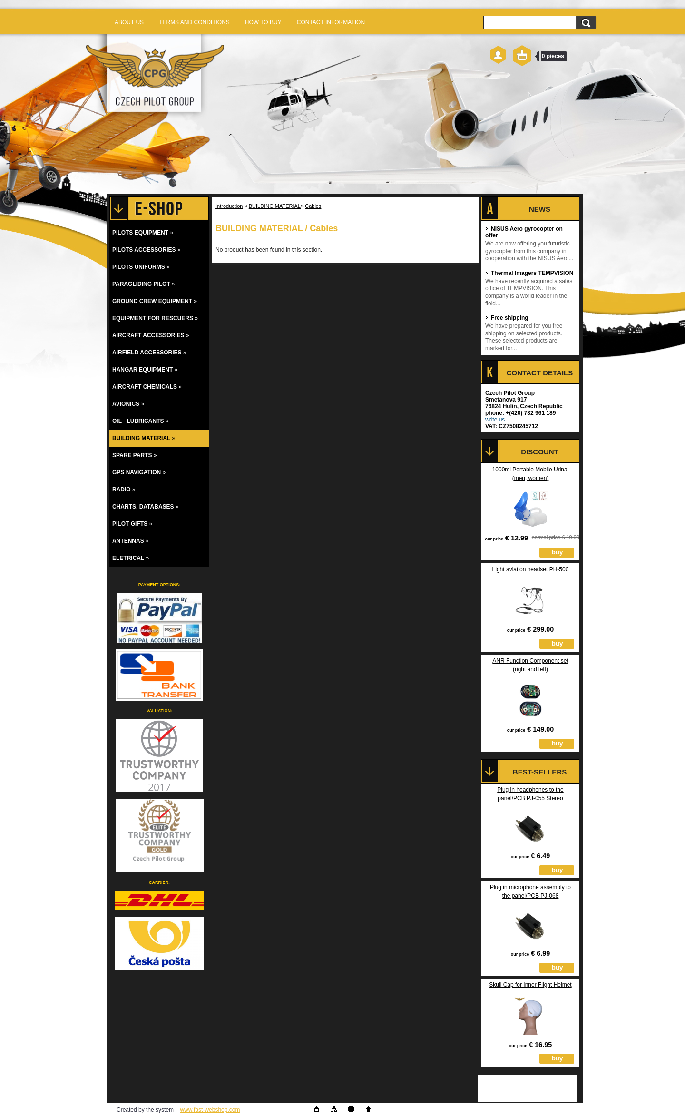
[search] (585, 24)
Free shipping (506, 317)
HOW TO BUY (263, 22)
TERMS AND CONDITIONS (194, 22)
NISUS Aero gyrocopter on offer (524, 232)
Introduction (229, 206)
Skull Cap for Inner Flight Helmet (530, 984)
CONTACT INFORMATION (331, 22)
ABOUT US (129, 22)
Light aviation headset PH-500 (530, 569)
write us (495, 419)
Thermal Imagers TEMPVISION (529, 273)
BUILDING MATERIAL (275, 206)
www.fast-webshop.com (210, 1110)
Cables (313, 206)
